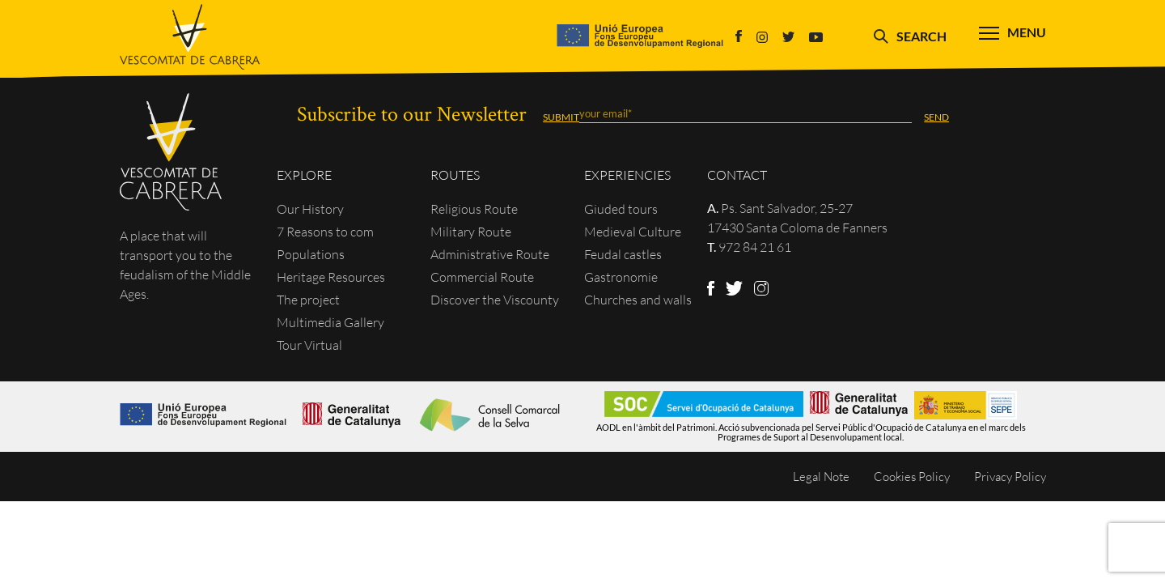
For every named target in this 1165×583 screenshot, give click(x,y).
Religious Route (474, 209)
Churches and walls (638, 300)
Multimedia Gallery (330, 322)
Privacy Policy (1010, 476)
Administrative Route (489, 254)
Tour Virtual (309, 345)
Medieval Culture (632, 231)
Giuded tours (621, 209)
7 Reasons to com (325, 231)
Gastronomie (621, 277)
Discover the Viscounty (494, 300)
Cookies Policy (912, 476)
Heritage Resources (331, 277)
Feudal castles (623, 254)
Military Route (470, 231)
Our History (310, 209)
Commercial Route (482, 277)
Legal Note (821, 476)
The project (308, 300)
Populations (311, 254)
